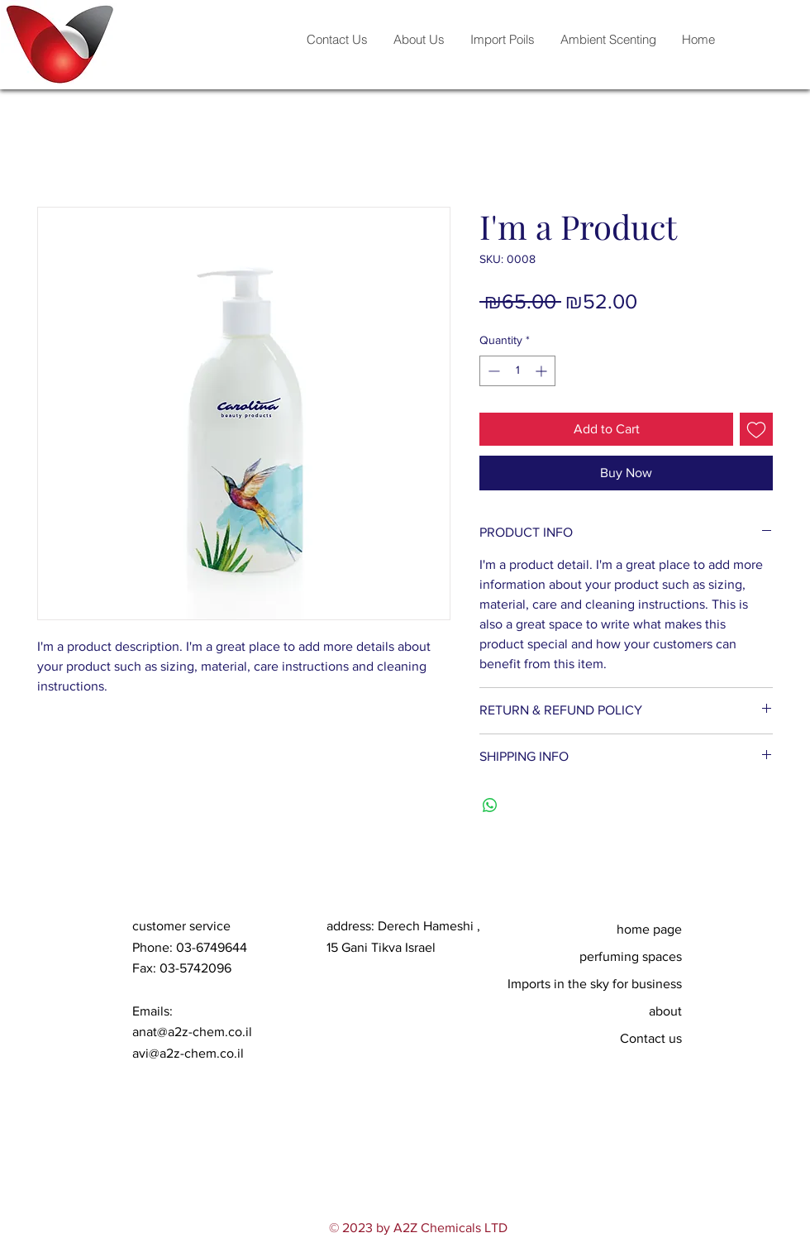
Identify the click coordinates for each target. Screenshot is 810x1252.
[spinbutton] (517, 370)
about (665, 1011)
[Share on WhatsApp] (490, 805)
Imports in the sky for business (603, 984)
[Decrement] (492, 370)
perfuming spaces (630, 956)
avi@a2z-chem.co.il (188, 1053)
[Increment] (542, 370)
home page (649, 929)
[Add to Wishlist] (756, 429)
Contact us (651, 1038)
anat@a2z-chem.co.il (192, 1032)
